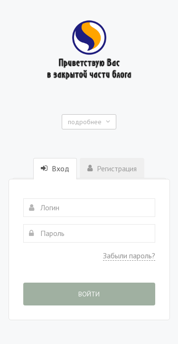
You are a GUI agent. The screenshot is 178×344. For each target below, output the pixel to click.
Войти (89, 294)
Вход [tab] (55, 168)
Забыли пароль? (129, 255)
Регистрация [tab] (112, 168)
